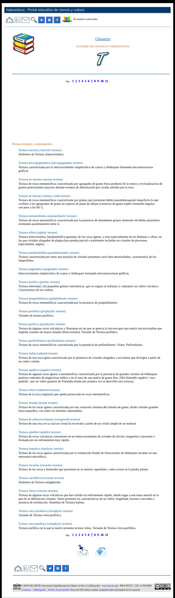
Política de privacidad (58, 589)
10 (101, 81)
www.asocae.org (110, 585)
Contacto (26, 589)
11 (106, 81)
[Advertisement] (91, 109)
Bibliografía (40, 589)
